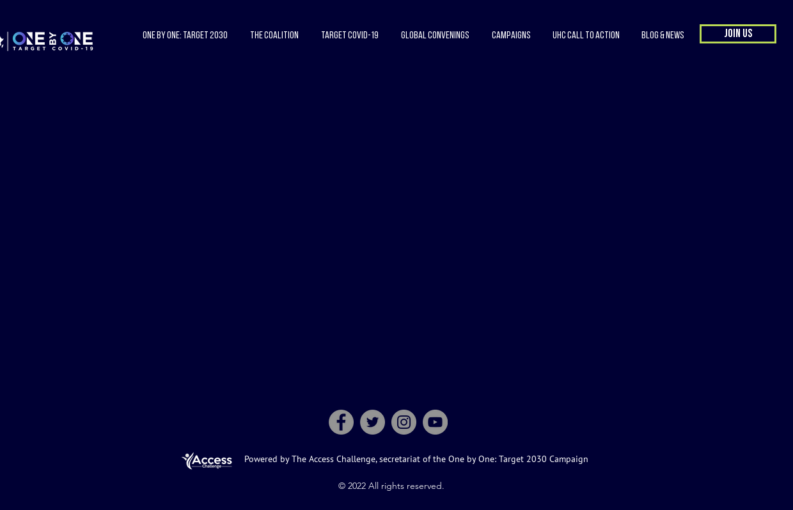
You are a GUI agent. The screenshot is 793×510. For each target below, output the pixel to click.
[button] (274, 35)
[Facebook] (341, 422)
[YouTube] (435, 422)
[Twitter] (372, 422)
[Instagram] (403, 422)
